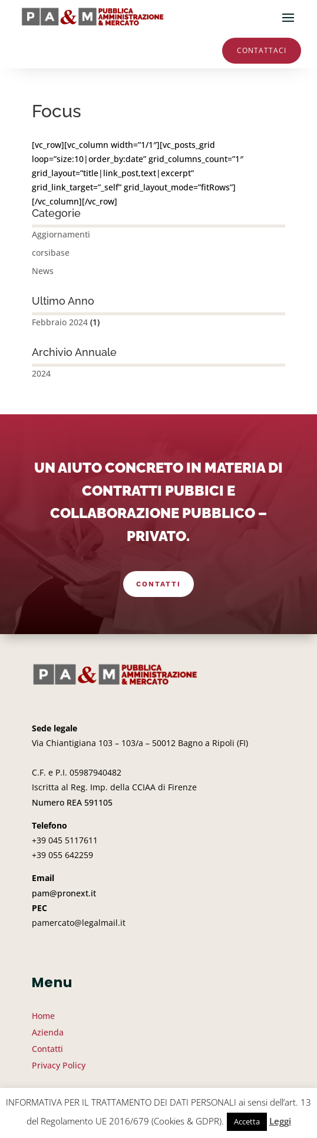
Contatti (158, 584)
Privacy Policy (58, 1065)
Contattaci (261, 50)
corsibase (51, 252)
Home (43, 1015)
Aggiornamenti (61, 234)
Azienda (48, 1032)
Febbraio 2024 (60, 322)
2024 (41, 373)
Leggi (280, 1121)
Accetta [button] (247, 1121)
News (43, 270)
